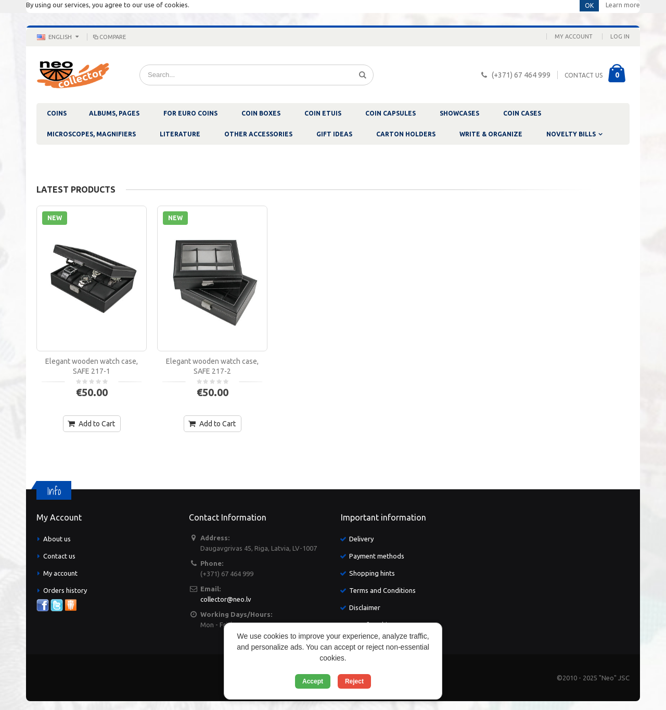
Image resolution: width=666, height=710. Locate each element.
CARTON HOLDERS (406, 134)
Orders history (65, 590)
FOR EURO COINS (190, 113)
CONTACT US (584, 75)
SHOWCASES (459, 113)
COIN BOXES (260, 113)
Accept (312, 681)
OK (589, 5)
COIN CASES (522, 113)
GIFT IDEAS (334, 134)
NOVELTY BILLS (571, 134)
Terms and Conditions (382, 590)
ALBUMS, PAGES (114, 113)
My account (60, 573)
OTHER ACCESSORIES (258, 134)
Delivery (361, 538)
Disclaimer (364, 607)
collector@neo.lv (225, 599)
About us (57, 538)
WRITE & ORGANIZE (490, 134)
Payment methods (376, 556)
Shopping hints (372, 573)
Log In (620, 36)
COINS (57, 113)
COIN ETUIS (322, 113)
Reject (354, 681)
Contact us (59, 556)
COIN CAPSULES (390, 113)
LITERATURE (180, 134)
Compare (109, 37)
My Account (574, 36)
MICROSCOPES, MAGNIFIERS (91, 134)
